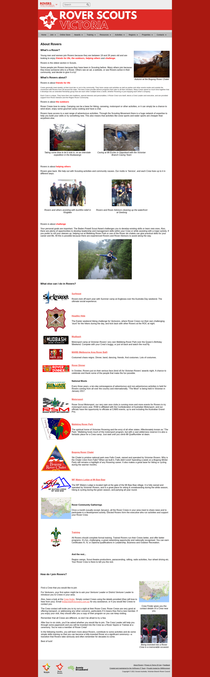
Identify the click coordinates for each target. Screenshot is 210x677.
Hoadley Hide (78, 316)
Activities (118, 35)
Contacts (160, 35)
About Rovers (138, 665)
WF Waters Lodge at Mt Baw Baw (88, 480)
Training (90, 35)
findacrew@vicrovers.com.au (75, 602)
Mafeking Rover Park (82, 424)
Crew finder (69, 599)
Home (43, 35)
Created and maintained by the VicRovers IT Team (127, 668)
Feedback (166, 665)
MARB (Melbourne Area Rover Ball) (89, 352)
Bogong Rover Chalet (83, 452)
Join (52, 35)
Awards (77, 35)
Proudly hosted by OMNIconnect (158, 668)
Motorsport (77, 399)
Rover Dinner (78, 365)
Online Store (65, 35)
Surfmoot (76, 294)
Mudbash (76, 336)
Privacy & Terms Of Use (153, 665)
